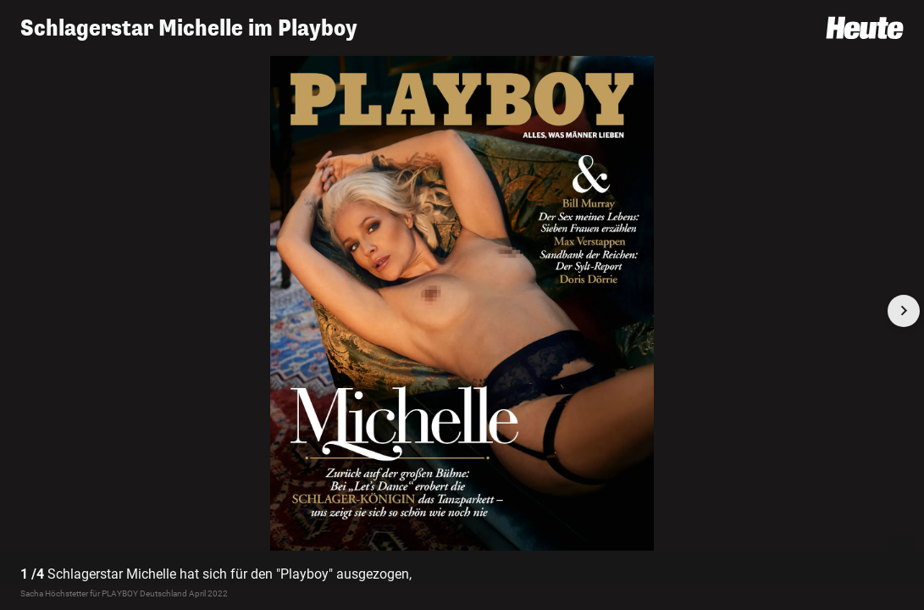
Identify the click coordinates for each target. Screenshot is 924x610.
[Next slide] (904, 311)
